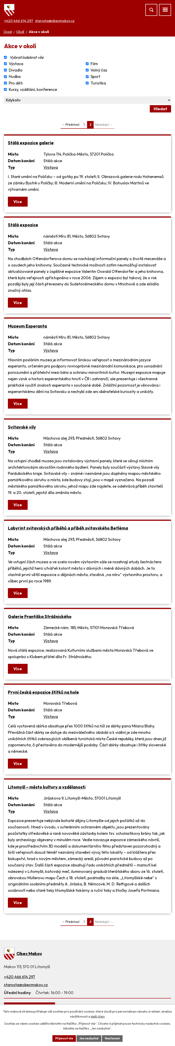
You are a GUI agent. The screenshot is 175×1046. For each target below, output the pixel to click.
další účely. (98, 1016)
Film (94, 63)
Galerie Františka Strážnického (39, 616)
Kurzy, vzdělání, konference (33, 89)
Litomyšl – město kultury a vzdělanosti (47, 787)
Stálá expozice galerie (31, 142)
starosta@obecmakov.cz (55, 20)
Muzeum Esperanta (27, 326)
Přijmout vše (62, 1038)
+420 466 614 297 (18, 20)
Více (18, 201)
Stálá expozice (23, 225)
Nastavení (114, 1038)
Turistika (98, 83)
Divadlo (16, 70)
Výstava (16, 63)
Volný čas (99, 70)
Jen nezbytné (89, 1038)
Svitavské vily (22, 427)
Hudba (15, 76)
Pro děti (16, 83)
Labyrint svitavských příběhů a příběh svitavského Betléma (68, 528)
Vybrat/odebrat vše (27, 57)
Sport (95, 76)
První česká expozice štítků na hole (43, 692)
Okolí (20, 31)
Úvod (8, 31)
